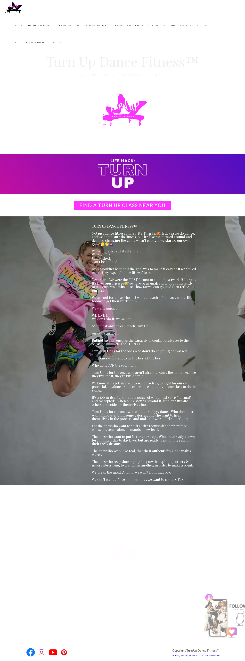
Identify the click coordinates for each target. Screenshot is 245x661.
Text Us (56, 42)
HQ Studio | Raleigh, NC (30, 42)
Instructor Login (39, 25)
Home (18, 25)
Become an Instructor (92, 25)
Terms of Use (196, 655)
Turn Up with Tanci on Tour (189, 25)
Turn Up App (63, 25)
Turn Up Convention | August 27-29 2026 (138, 25)
